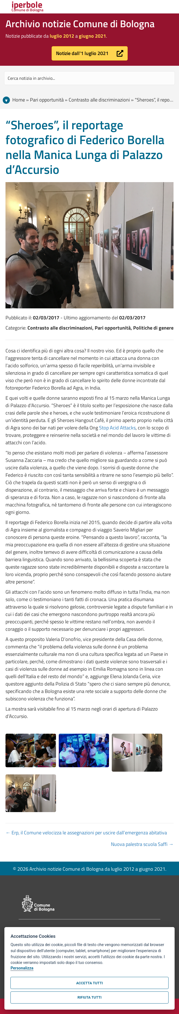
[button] (90, 53)
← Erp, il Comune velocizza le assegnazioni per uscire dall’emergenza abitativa (86, 832)
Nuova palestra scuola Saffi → (142, 844)
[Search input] (89, 78)
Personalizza (21, 968)
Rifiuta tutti (89, 997)
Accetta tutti (89, 983)
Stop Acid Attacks (117, 427)
